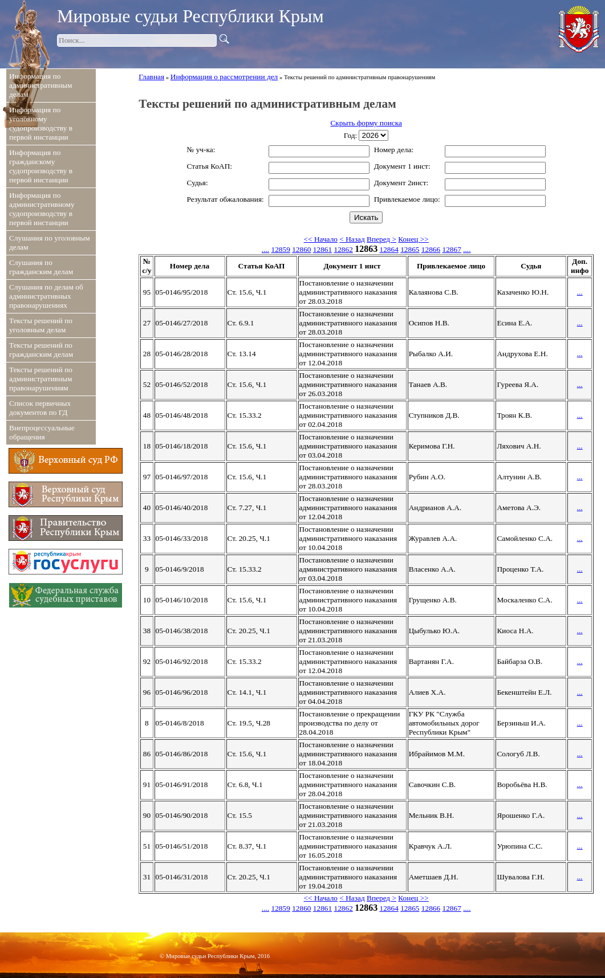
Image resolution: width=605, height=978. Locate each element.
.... (265, 249)
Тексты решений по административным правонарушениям (40, 378)
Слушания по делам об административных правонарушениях (46, 296)
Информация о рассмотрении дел (224, 76)
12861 (322, 249)
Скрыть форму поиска (365, 123)
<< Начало (321, 239)
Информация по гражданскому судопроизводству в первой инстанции (40, 166)
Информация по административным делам (40, 85)
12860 (301, 249)
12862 (343, 249)
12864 (389, 249)
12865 (409, 249)
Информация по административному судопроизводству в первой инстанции (42, 209)
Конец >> (413, 239)
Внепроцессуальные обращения (42, 432)
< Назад (351, 239)
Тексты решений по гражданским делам (41, 349)
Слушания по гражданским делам (41, 267)
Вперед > (381, 239)
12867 (451, 249)
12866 (430, 249)
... (580, 292)
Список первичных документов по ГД (40, 408)
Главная (151, 76)
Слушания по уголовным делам (49, 242)
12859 (280, 249)
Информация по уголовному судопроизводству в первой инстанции (40, 123)
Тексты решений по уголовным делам (40, 325)
